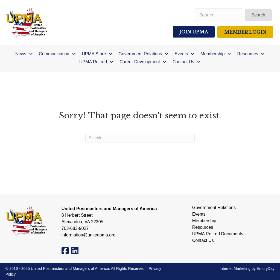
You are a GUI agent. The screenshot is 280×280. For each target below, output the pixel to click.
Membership (204, 221)
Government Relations (214, 207)
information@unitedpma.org (89, 235)
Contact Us (203, 240)
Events (199, 214)
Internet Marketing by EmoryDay (247, 268)
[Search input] (218, 15)
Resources (202, 227)
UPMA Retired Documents (217, 234)
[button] (258, 15)
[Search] (140, 137)
